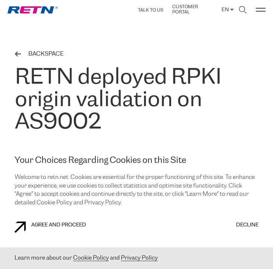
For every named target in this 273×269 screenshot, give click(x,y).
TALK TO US (150, 10)
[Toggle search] (243, 10)
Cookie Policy (91, 258)
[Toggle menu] (261, 10)
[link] (32, 9)
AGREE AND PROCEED (50, 227)
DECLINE (247, 225)
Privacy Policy (139, 258)
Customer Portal (185, 9)
